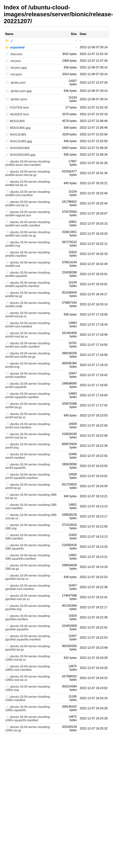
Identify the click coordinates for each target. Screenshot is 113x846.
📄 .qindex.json (15, 82)
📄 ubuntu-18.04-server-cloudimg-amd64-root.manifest (28, 193)
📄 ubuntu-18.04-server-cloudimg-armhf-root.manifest (28, 425)
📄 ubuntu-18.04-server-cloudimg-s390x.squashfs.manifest (28, 718)
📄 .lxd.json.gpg (16, 67)
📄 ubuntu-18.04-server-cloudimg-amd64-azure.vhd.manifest (28, 163)
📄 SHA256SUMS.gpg (20, 154)
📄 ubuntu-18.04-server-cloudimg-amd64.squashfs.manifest (28, 284)
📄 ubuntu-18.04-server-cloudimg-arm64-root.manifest (28, 324)
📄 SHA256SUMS (17, 148)
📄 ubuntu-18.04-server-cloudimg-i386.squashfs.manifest (28, 557)
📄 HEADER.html (17, 114)
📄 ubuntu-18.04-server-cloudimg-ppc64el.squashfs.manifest (28, 637)
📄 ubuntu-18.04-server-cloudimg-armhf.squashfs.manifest (28, 476)
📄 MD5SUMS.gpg (18, 127)
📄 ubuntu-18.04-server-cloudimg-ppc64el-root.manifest (28, 587)
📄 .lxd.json (13, 60)
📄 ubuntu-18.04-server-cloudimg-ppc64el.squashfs (28, 627)
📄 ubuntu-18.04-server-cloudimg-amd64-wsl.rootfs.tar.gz (28, 234)
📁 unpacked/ (15, 47)
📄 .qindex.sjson (16, 99)
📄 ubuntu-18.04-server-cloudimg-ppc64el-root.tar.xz (28, 597)
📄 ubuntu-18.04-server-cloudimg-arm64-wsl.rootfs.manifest (28, 345)
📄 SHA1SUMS (15, 134)
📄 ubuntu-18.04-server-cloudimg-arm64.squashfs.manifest (28, 395)
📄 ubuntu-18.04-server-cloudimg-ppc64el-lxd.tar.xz (28, 577)
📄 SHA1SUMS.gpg (18, 141)
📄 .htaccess (13, 54)
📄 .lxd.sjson (13, 74)
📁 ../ (8, 40)
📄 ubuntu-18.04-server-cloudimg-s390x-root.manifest (28, 668)
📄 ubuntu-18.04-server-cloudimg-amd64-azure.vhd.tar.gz (28, 173)
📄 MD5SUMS (15, 121)
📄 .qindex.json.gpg (18, 91)
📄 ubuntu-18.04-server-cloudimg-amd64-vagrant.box (28, 213)
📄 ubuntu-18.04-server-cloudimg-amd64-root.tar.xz (28, 203)
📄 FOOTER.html (17, 107)
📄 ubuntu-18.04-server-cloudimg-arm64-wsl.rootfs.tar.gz (28, 355)
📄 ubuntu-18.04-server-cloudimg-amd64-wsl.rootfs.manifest (28, 223)
